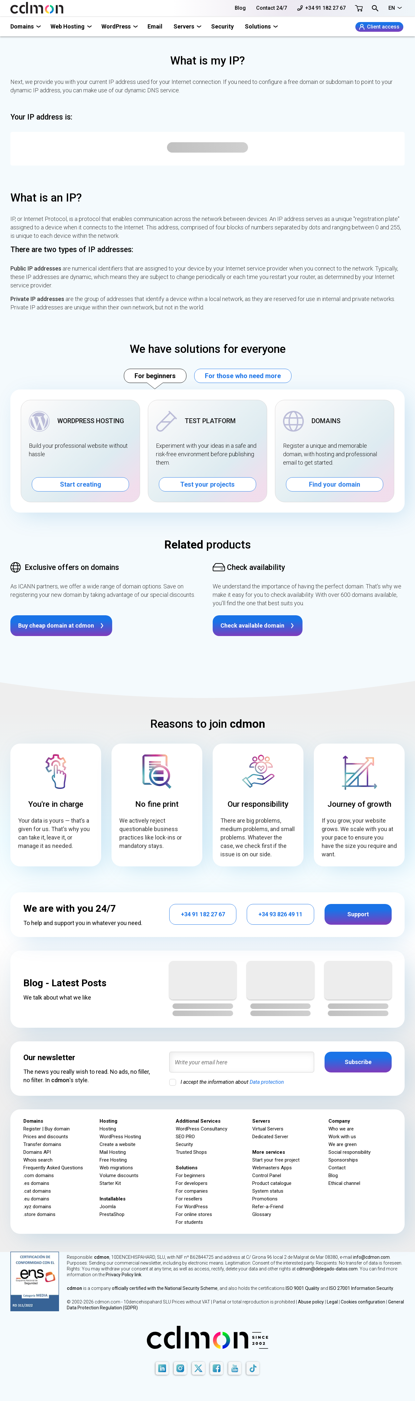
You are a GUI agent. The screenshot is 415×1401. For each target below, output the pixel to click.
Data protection (267, 1082)
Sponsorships (343, 1160)
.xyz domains (37, 1207)
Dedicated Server (270, 1137)
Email (155, 26)
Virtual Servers (267, 1129)
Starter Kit (110, 1183)
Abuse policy (311, 1301)
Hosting (108, 1129)
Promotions (265, 1199)
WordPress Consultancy (201, 1129)
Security (222, 26)
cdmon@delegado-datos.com (327, 1268)
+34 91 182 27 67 (321, 8)
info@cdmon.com (371, 1257)
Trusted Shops (191, 1152)
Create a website (118, 1144)
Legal (332, 1301)
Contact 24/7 (271, 8)
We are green (342, 1144)
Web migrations (116, 1168)
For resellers (189, 1199)
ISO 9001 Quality (302, 1288)
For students (189, 1222)
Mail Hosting (113, 1152)
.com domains (38, 1175)
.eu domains (36, 1199)
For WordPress (192, 1207)
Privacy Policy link (123, 1274)
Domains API (37, 1152)
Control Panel (266, 1175)
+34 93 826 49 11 (280, 914)
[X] (198, 1368)
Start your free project (276, 1160)
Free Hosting (113, 1160)
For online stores (194, 1214)
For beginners (155, 376)
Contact (337, 1168)
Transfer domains (42, 1144)
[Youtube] (234, 1368)
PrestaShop (112, 1214)
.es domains (36, 1183)
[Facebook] (216, 1368)
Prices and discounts (45, 1137)
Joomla (108, 1207)
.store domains (39, 1214)
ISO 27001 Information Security (361, 1288)
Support (358, 914)
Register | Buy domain (46, 1129)
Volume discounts (119, 1175)
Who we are (341, 1129)
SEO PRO (185, 1137)
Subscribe (358, 1062)
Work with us (342, 1137)
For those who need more (243, 376)
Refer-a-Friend (267, 1207)
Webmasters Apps (272, 1168)
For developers (192, 1183)
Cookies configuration (363, 1301)
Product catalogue (271, 1183)
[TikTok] (252, 1368)
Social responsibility (349, 1152)
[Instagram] (180, 1368)
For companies (192, 1191)
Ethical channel (344, 1183)
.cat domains (37, 1191)
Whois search (38, 1160)
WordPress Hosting (120, 1137)
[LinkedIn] (162, 1368)
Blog (240, 8)
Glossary (261, 1214)
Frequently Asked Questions (53, 1168)
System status (267, 1191)
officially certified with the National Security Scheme (165, 1288)
